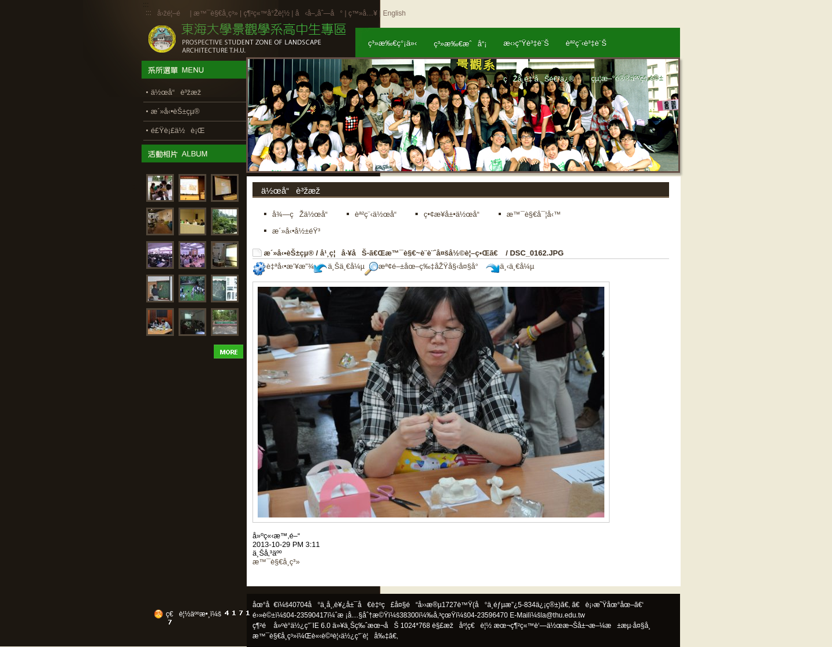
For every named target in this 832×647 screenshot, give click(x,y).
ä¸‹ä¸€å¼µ (510, 266)
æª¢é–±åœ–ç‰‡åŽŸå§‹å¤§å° (424, 266)
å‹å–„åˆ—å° (319, 13)
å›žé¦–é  (172, 13)
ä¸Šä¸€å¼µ (339, 266)
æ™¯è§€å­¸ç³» (217, 13)
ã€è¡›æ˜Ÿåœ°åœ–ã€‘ (608, 605)
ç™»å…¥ (362, 13)
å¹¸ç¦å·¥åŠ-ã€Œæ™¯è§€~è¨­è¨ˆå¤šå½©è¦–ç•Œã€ (412, 253)
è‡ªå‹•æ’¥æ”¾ (283, 266)
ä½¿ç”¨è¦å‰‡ (365, 636)
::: (148, 13)
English (394, 13)
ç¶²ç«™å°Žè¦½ (266, 13)
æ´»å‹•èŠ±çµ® (289, 253)
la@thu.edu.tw (563, 615)
